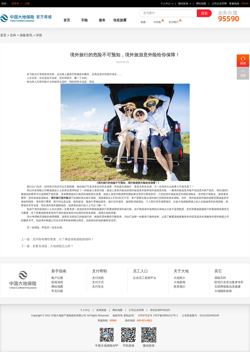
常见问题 (57, 291)
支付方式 (98, 282)
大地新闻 (179, 282)
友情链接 (101, 310)
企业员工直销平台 (144, 277)
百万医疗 (175, 22)
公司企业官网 (219, 3)
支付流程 (98, 277)
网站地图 (201, 3)
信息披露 (119, 20)
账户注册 (57, 277)
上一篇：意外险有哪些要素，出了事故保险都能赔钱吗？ (57, 239)
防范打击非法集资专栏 (229, 282)
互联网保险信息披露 (227, 286)
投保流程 (57, 282)
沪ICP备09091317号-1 (165, 315)
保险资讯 (26, 35)
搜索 (204, 13)
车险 (84, 20)
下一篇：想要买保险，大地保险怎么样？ (47, 246)
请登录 (15, 3)
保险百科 (220, 277)
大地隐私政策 (223, 291)
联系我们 (179, 286)
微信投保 (183, 3)
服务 (102, 20)
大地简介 (179, 277)
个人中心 (166, 3)
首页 (66, 20)
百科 (13, 35)
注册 (27, 3)
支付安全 (98, 286)
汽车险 (158, 22)
